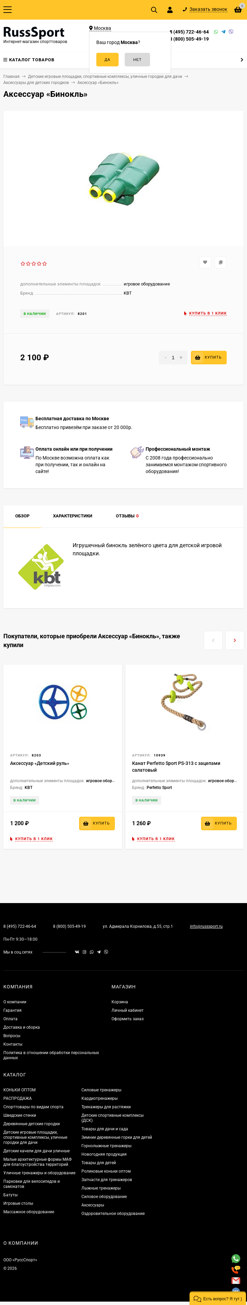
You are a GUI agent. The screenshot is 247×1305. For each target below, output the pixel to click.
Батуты (10, 1195)
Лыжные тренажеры (101, 1188)
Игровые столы (18, 1203)
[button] (218, 1298)
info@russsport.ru (206, 926)
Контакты (12, 1044)
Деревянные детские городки (31, 1123)
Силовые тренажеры (101, 1090)
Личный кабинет (128, 1010)
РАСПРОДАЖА (17, 1098)
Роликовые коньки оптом (106, 1171)
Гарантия (12, 1010)
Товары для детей (98, 1162)
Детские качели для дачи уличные (36, 1151)
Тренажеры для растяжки (106, 1107)
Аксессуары (92, 1205)
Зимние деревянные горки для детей (116, 1137)
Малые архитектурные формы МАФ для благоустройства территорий (37, 1162)
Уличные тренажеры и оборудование (39, 1173)
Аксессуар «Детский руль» (39, 763)
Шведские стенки (19, 1115)
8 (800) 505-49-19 (189, 39)
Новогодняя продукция (104, 1154)
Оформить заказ (128, 1019)
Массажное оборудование (28, 1212)
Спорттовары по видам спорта (33, 1107)
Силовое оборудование (104, 1196)
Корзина (120, 1002)
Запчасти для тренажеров (106, 1179)
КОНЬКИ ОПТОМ (19, 1090)
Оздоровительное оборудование (113, 1213)
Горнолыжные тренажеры (106, 1145)
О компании (14, 1002)
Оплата (10, 1019)
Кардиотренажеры (99, 1098)
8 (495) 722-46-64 (189, 32)
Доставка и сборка (21, 1027)
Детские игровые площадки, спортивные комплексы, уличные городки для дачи (35, 1137)
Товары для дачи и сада (104, 1129)
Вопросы (11, 1035)
